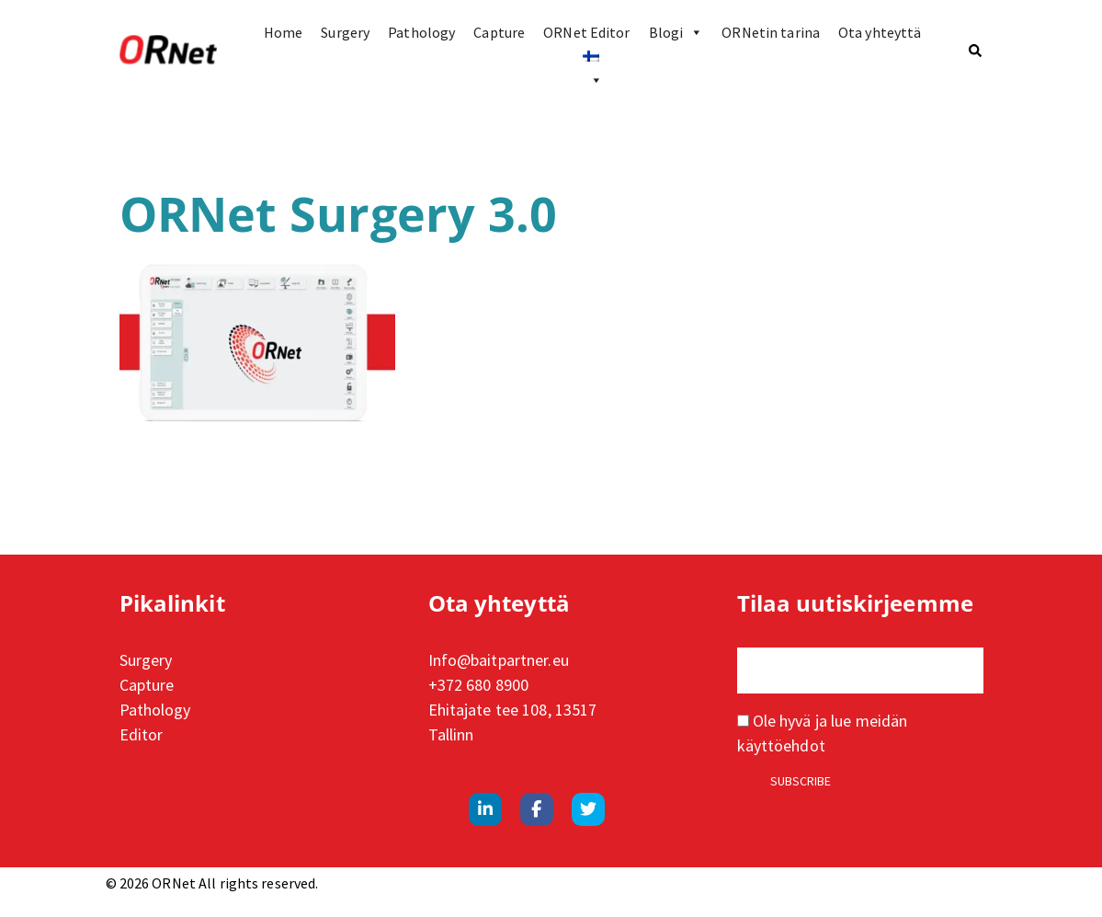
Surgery (345, 32)
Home (283, 32)
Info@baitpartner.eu (498, 660)
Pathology (421, 32)
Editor (141, 734)
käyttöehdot (781, 745)
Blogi (676, 32)
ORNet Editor (586, 32)
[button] (976, 50)
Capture (499, 32)
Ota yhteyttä (879, 32)
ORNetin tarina (770, 32)
